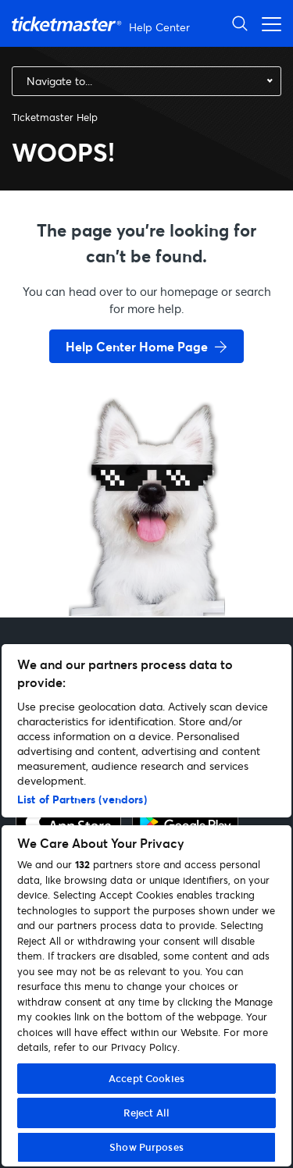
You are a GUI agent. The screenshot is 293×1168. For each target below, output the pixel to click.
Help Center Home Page (137, 346)
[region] (146, 905)
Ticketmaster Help (55, 117)
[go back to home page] (147, 560)
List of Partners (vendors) (82, 799)
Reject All (146, 1113)
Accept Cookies (146, 1078)
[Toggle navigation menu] (267, 23)
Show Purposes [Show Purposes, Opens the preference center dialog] (146, 1147)
